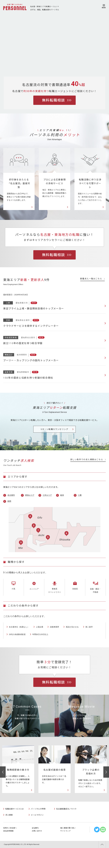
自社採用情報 (8, 831)
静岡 (9, 501)
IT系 (13, 589)
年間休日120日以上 (40, 634)
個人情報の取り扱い (68, 828)
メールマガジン (37, 815)
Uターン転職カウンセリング (54, 429)
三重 (80, 495)
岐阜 (62, 495)
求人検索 (9, 815)
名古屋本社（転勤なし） (19, 627)
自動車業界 (54, 627)
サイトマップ (65, 831)
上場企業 (39, 627)
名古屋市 (11, 495)
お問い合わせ (37, 831)
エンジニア (34, 589)
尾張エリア (29, 495)
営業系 (75, 589)
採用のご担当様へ (10, 828)
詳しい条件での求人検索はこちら (88, 459)
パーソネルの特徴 (38, 809)
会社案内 (35, 828)
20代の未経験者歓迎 (17, 634)
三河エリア (47, 495)
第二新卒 (89, 627)
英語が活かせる (72, 627)
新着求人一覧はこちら (92, 279)
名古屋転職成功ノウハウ (66, 809)
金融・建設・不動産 (95, 590)
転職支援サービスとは (14, 809)
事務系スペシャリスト (54, 590)
